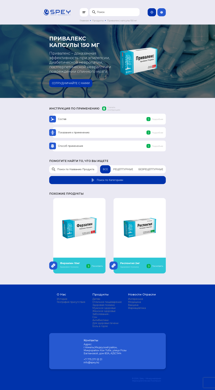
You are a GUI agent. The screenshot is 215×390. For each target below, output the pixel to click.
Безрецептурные (150, 169)
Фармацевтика (137, 308)
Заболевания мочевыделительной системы (104, 314)
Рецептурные (123, 169)
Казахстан (153, 12)
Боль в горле (100, 326)
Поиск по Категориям (107, 180)
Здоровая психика (103, 305)
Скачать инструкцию (111, 108)
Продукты (98, 20)
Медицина (134, 302)
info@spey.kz (91, 362)
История (62, 298)
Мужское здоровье (104, 308)
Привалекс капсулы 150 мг (122, 20)
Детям (96, 298)
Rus (163, 12)
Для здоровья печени (105, 323)
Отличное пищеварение (107, 302)
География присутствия (71, 302)
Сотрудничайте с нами (71, 83)
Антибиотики (100, 320)
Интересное (135, 298)
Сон (94, 317)
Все (105, 169)
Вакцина (133, 305)
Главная (84, 20)
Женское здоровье (104, 311)
